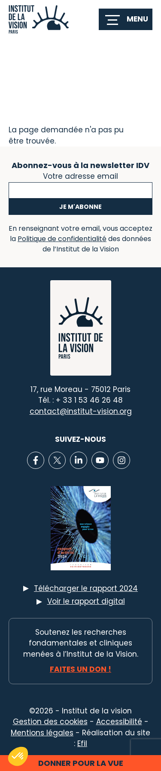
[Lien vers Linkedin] (78, 460)
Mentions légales (42, 733)
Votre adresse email (80, 175)
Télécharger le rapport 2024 (86, 588)
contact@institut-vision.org (81, 411)
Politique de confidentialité (62, 239)
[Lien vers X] (57, 460)
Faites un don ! (80, 669)
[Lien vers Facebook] (35, 460)
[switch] (125, 19)
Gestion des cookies (50, 721)
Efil (82, 743)
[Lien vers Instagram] (121, 460)
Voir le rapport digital (86, 601)
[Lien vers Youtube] (100, 460)
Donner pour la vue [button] (80, 763)
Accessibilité (119, 721)
